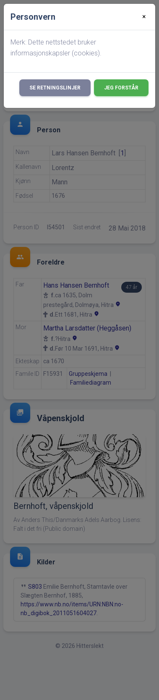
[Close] (144, 17)
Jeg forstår (121, 88)
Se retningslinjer (55, 88)
